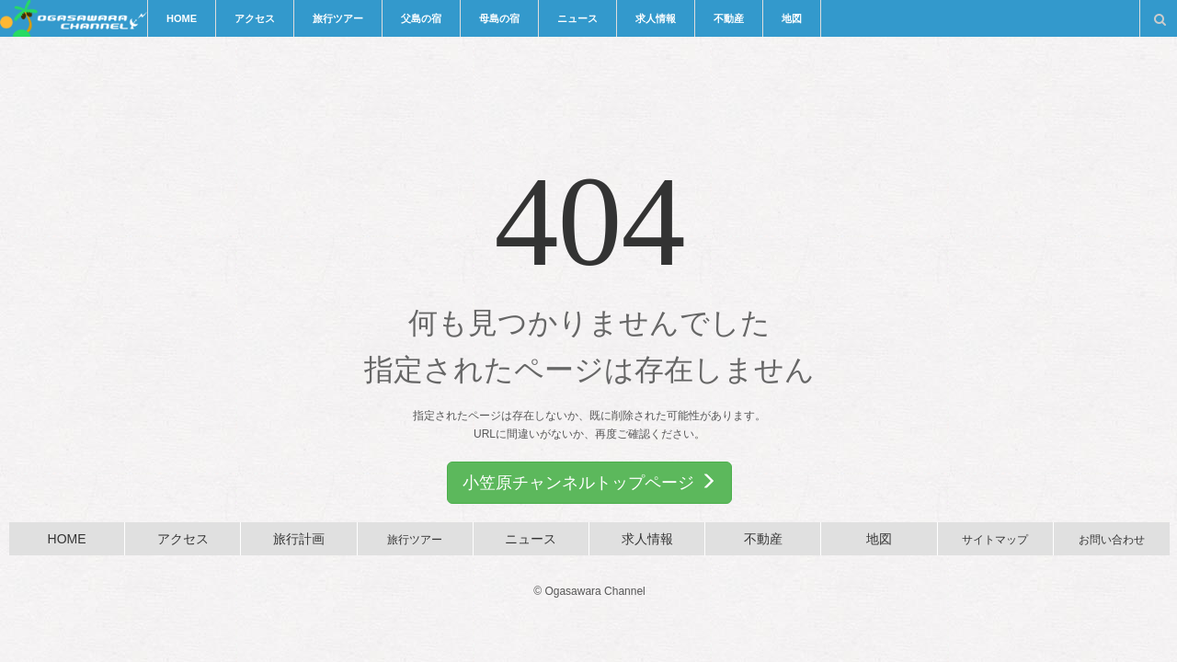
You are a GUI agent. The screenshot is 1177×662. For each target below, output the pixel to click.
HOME (181, 18)
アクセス (254, 18)
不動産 (729, 18)
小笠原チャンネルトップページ (589, 482)
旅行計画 (299, 538)
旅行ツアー (338, 18)
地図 (792, 18)
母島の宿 (499, 18)
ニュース (577, 18)
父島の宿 (421, 18)
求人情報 (655, 18)
